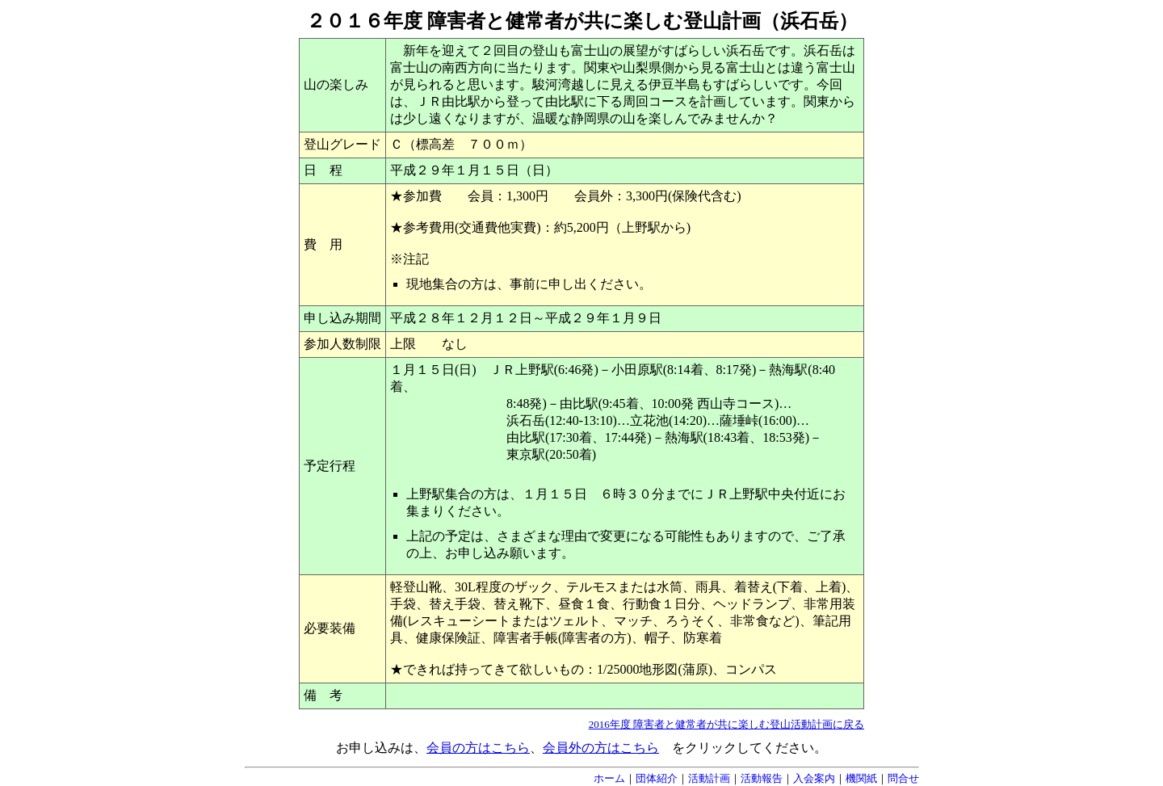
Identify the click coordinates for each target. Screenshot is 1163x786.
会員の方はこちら (478, 747)
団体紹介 (657, 778)
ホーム (609, 778)
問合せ (903, 778)
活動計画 (709, 778)
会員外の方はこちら (601, 747)
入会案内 (814, 778)
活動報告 (762, 778)
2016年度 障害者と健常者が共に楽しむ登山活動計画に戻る (726, 724)
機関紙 (861, 778)
